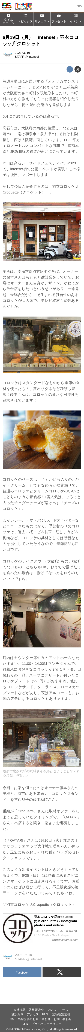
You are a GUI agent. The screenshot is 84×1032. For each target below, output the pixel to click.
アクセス (33, 1014)
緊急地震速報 (61, 1014)
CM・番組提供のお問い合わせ (30, 1019)
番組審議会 (36, 1009)
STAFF (19, 56)
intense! (34, 56)
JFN (25, 1024)
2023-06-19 (22, 53)
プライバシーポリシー (46, 1024)
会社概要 (20, 1009)
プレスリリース (57, 1009)
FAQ (45, 1014)
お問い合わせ (63, 1019)
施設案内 (17, 1014)
